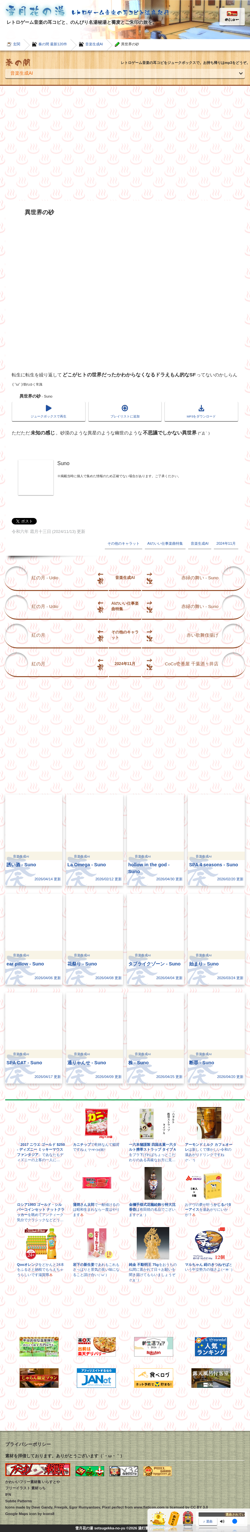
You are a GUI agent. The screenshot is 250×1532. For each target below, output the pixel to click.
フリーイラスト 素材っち (25, 1488)
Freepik (60, 1507)
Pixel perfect (113, 1507)
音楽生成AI (94, 44)
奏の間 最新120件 (52, 44)
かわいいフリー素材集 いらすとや (32, 1482)
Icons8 (48, 1514)
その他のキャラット (123, 543)
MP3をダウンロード (201, 416)
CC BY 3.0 (199, 1507)
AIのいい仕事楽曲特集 (165, 543)
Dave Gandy (42, 1507)
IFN (8, 1494)
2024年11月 (226, 543)
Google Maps (16, 1514)
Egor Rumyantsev (84, 1507)
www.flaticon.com (149, 1507)
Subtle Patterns (18, 1501)
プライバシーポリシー (28, 1444)
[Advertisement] (125, 143)
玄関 (16, 44)
